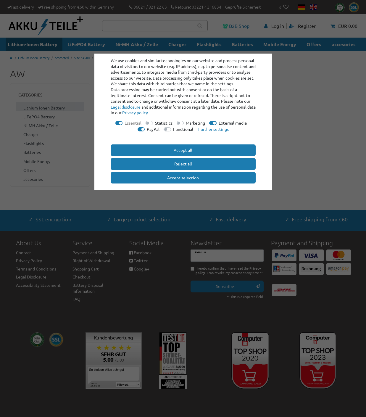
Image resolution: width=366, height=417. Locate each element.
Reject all (183, 163)
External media (233, 122)
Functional (183, 129)
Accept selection (183, 177)
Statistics (163, 122)
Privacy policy (135, 112)
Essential (133, 122)
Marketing (195, 122)
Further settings (213, 129)
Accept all (183, 150)
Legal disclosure (126, 107)
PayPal (153, 129)
